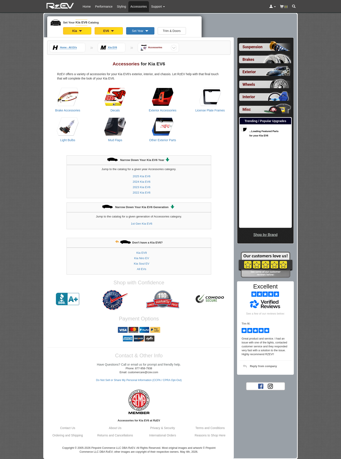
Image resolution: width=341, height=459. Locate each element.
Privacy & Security (162, 428)
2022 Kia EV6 (141, 192)
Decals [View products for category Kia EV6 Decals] (115, 110)
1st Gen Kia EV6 (141, 223)
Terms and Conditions (210, 428)
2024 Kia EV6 (141, 181)
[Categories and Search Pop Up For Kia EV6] (294, 6)
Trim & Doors (172, 31)
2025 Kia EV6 (141, 176)
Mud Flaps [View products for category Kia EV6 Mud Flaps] (115, 140)
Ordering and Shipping (67, 435)
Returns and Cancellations (115, 435)
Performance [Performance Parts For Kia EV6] (103, 6)
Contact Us (67, 428)
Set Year (140, 31)
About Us (115, 428)
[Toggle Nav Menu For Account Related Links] (272, 6)
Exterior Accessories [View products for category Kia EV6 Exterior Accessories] (162, 110)
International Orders (162, 435)
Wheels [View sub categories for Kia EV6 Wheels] (248, 84)
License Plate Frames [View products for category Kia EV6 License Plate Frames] (210, 110)
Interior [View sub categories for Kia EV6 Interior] (248, 97)
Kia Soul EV (141, 263)
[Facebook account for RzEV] (260, 386)
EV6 (108, 31)
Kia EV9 (141, 252)
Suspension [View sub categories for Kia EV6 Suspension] (252, 47)
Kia (77, 31)
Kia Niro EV (141, 258)
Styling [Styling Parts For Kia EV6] (121, 6)
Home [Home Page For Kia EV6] (87, 6)
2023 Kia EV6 (141, 187)
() (284, 7)
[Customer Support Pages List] (158, 6)
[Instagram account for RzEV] (270, 386)
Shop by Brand (265, 235)
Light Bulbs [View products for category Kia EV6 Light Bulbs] (67, 140)
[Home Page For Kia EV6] (60, 5)
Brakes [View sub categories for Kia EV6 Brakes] (248, 59)
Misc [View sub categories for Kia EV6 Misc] (246, 109)
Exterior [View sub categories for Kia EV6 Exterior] (249, 72)
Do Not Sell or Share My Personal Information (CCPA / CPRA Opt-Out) (139, 380)
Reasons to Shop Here (210, 435)
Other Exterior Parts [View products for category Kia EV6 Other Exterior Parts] (162, 140)
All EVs (141, 269)
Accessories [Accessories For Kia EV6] (138, 6)
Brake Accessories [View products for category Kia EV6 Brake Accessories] (67, 110)
